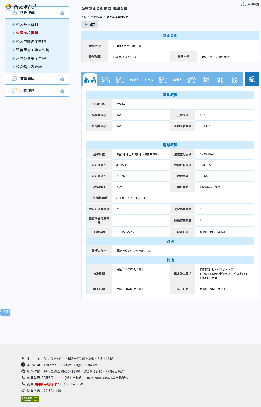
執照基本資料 (27, 52)
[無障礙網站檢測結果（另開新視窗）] (30, 401)
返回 (90, 52)
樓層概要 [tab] (220, 107)
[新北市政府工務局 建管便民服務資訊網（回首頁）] (22, 8)
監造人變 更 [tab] (163, 107)
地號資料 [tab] (206, 107)
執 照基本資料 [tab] (90, 107)
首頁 (84, 45)
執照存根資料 (27, 60)
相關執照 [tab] (235, 107)
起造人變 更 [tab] (120, 107)
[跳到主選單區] (236, 4)
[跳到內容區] (1, 29)
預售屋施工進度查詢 (33, 77)
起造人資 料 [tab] (105, 107)
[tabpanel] (170, 220)
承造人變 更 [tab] (191, 107)
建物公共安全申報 (31, 86)
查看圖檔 (252, 107)
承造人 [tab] (177, 108)
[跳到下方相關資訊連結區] (3, 349)
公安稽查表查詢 (29, 94)
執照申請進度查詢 (31, 69)
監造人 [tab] (148, 108)
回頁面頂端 (8, 314)
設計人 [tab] (134, 108)
